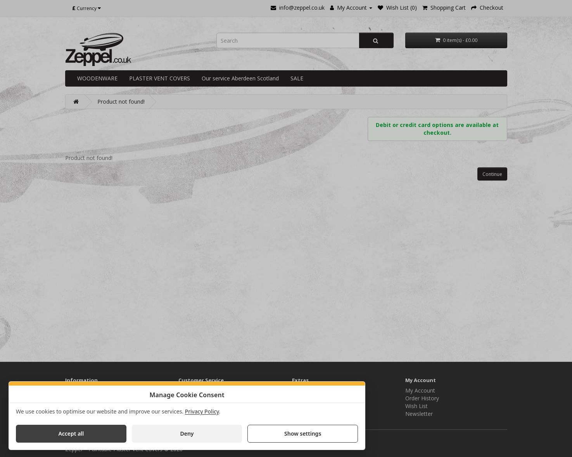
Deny (187, 433)
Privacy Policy (202, 411)
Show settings (302, 433)
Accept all (71, 433)
